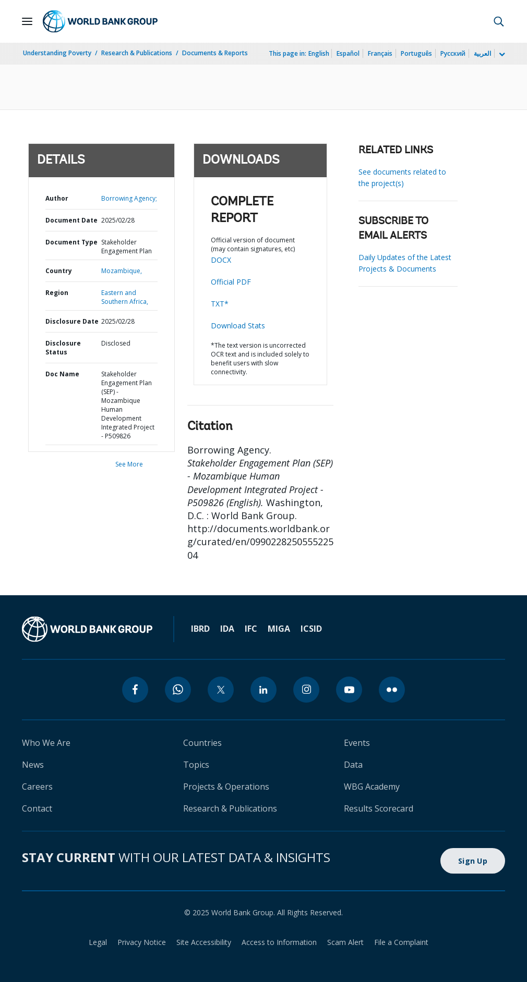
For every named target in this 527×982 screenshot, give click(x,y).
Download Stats (238, 325)
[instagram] (306, 690)
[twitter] (221, 690)
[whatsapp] (178, 690)
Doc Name (62, 374)
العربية (482, 53)
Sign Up (472, 861)
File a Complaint (401, 942)
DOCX (221, 260)
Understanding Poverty (57, 52)
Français (380, 53)
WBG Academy (372, 786)
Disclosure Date (72, 321)
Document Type (71, 242)
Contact (37, 808)
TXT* (220, 304)
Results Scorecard (378, 808)
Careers (37, 786)
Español (348, 53)
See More (129, 464)
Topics (196, 764)
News (33, 764)
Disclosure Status (63, 348)
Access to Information (279, 942)
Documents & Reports (215, 52)
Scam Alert (345, 942)
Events (357, 742)
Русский (452, 53)
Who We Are (46, 742)
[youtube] (349, 690)
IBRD (200, 628)
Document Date (71, 220)
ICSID (311, 628)
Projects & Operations (226, 786)
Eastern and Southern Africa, (124, 297)
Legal (98, 942)
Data (353, 764)
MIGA (279, 628)
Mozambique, (121, 270)
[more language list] (501, 54)
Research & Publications (136, 52)
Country (58, 270)
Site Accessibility (203, 942)
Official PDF (231, 282)
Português (416, 53)
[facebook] (135, 690)
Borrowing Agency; (129, 198)
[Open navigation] (27, 21)
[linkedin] (263, 690)
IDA (227, 628)
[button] (499, 21)
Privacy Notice (141, 942)
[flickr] (392, 690)
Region (56, 292)
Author (56, 198)
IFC (251, 628)
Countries (202, 742)
